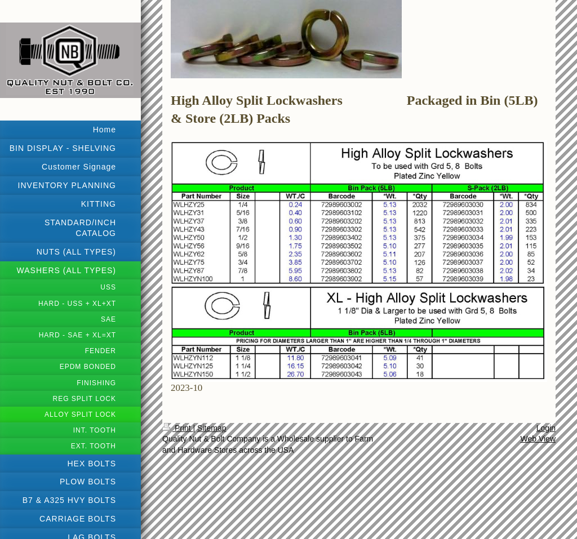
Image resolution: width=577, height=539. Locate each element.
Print (177, 428)
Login (546, 428)
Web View (538, 438)
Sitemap (211, 428)
